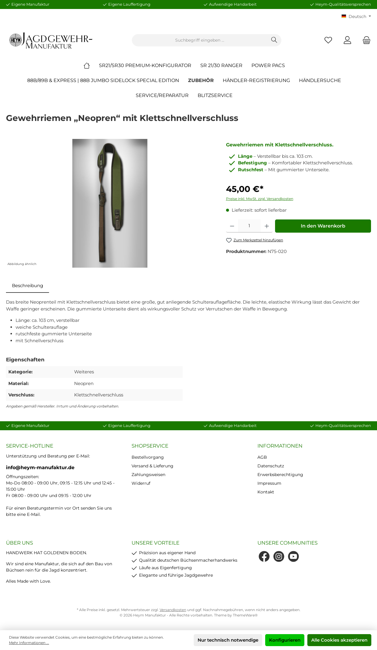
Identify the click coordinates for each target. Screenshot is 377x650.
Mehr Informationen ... (29, 642)
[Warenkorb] (364, 40)
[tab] (27, 285)
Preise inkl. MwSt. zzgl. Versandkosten (259, 198)
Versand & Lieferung (152, 466)
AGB (262, 457)
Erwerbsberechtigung (280, 474)
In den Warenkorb (323, 226)
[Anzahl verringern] (232, 226)
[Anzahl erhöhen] (267, 226)
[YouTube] (293, 556)
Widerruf (141, 483)
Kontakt (265, 492)
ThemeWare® (245, 615)
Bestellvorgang (148, 457)
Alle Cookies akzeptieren (339, 640)
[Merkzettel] (328, 40)
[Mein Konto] (347, 40)
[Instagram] (279, 556)
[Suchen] (274, 40)
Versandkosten (173, 609)
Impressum (269, 483)
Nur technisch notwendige (228, 640)
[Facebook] (264, 556)
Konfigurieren (284, 640)
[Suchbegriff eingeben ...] (200, 40)
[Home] (91, 65)
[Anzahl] (249, 226)
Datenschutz (270, 466)
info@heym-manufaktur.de (40, 467)
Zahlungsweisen (148, 474)
